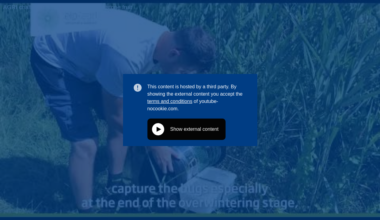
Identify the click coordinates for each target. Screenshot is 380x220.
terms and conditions (170, 101)
